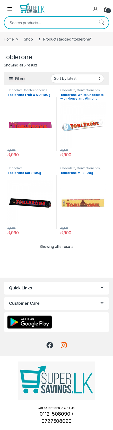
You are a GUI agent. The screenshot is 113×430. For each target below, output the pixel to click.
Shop (28, 39)
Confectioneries (35, 90)
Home (9, 39)
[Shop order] (77, 78)
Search (101, 22)
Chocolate (15, 90)
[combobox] (49, 22)
